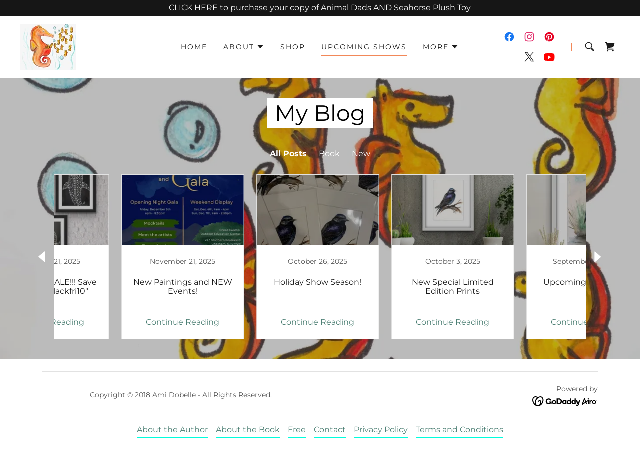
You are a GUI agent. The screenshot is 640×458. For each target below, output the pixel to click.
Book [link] (329, 153)
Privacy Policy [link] (381, 429)
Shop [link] (293, 47)
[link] (48, 46)
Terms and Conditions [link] (460, 429)
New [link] (361, 153)
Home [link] (194, 47)
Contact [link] (330, 429)
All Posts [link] (288, 153)
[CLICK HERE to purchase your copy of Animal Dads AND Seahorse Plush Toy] (320, 8)
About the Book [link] (248, 429)
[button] (244, 47)
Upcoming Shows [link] (364, 47)
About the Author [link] (172, 429)
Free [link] (297, 429)
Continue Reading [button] (117, 322)
